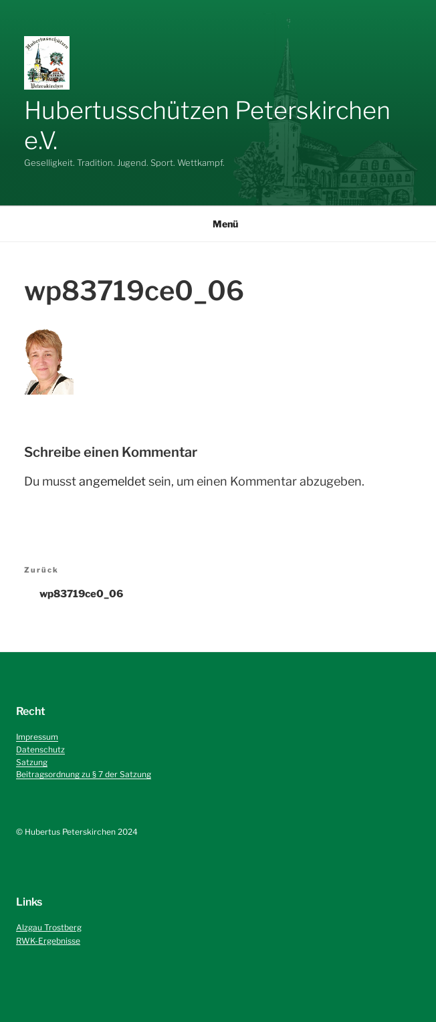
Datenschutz (40, 749)
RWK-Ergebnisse (48, 941)
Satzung (31, 762)
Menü (218, 223)
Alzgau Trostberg (49, 927)
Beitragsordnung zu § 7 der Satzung (83, 774)
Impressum (37, 737)
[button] (47, 63)
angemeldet (112, 481)
